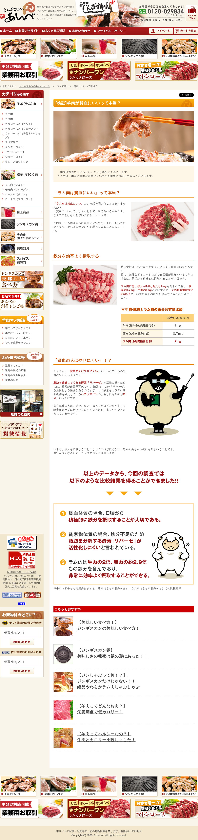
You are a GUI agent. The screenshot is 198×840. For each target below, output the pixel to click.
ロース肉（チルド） (16, 194)
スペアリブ (11, 142)
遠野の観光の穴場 (15, 370)
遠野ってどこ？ (14, 365)
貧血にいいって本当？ (18, 337)
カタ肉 (9, 119)
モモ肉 (9, 114)
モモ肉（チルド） (15, 184)
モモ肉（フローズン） (18, 189)
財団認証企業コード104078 (21, 572)
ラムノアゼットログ (16, 161)
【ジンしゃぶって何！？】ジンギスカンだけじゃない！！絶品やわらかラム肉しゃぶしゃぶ (108, 681)
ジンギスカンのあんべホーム (34, 86)
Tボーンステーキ (15, 151)
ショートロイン (14, 156)
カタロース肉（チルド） (19, 123)
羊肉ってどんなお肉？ (18, 328)
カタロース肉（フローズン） (22, 128)
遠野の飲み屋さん (15, 375)
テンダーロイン (14, 147)
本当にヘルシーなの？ (18, 332)
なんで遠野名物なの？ (18, 342)
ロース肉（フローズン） (19, 199)
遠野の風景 (11, 380)
